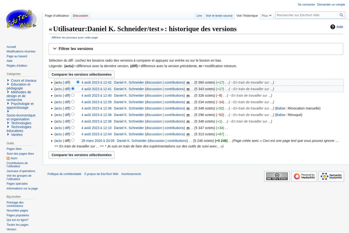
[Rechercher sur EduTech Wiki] (310, 15)
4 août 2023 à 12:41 (96, 89)
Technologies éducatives (19, 129)
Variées (17, 135)
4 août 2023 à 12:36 (96, 108)
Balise (280, 108)
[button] (196, 49)
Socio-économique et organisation (21, 117)
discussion (154, 82)
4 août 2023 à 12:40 (96, 95)
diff (67, 82)
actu (59, 89)
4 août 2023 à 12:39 (96, 102)
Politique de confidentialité (64, 174)
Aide (336, 26)
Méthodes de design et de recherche (19, 96)
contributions (174, 82)
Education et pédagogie (18, 86)
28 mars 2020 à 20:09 (97, 141)
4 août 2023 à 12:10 (96, 128)
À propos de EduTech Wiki (101, 174)
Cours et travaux (24, 80)
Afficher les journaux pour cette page (75, 37)
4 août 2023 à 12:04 (96, 134)
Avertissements (131, 174)
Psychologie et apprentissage (20, 105)
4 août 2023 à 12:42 (96, 82)
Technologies (21, 123)
